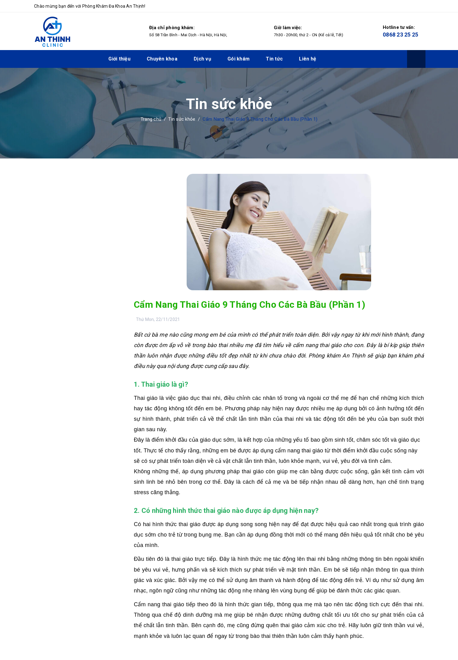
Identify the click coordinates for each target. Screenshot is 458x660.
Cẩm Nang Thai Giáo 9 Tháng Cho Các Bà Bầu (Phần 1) (249, 304)
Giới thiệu (119, 59)
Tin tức (274, 59)
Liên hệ (307, 59)
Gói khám (238, 59)
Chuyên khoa (162, 59)
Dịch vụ (202, 59)
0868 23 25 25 (400, 34)
